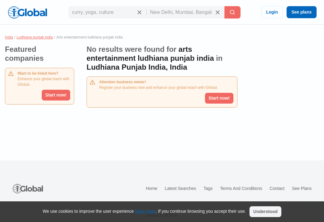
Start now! (55, 94)
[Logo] (27, 12)
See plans (302, 12)
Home (151, 188)
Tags (208, 188)
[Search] (232, 12)
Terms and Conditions (241, 188)
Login (272, 12)
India (9, 37)
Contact (277, 188)
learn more (145, 211)
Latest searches (180, 188)
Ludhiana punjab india (34, 37)
